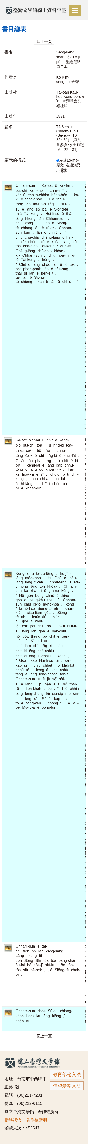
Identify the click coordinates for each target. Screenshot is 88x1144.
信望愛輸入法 (67, 1085)
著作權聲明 (36, 1120)
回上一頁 (44, 42)
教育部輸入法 (67, 1074)
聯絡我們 (12, 1120)
